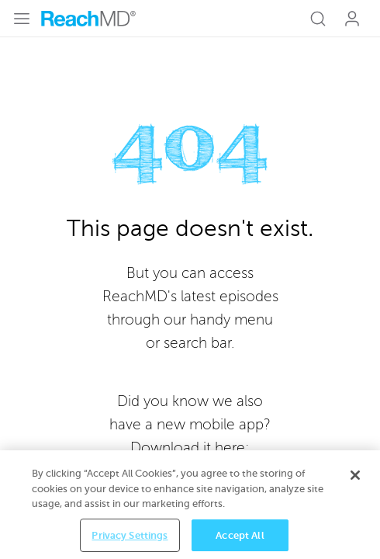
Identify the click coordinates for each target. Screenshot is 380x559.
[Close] (355, 477)
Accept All (240, 536)
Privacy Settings (130, 536)
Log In (352, 18)
